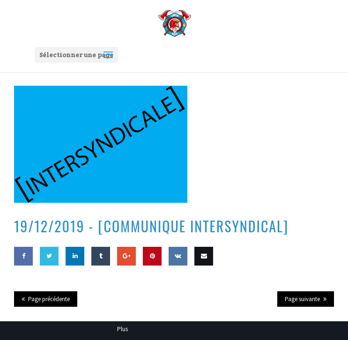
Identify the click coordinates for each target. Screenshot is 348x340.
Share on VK (178, 274)
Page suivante (302, 299)
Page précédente (49, 299)
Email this (203, 274)
